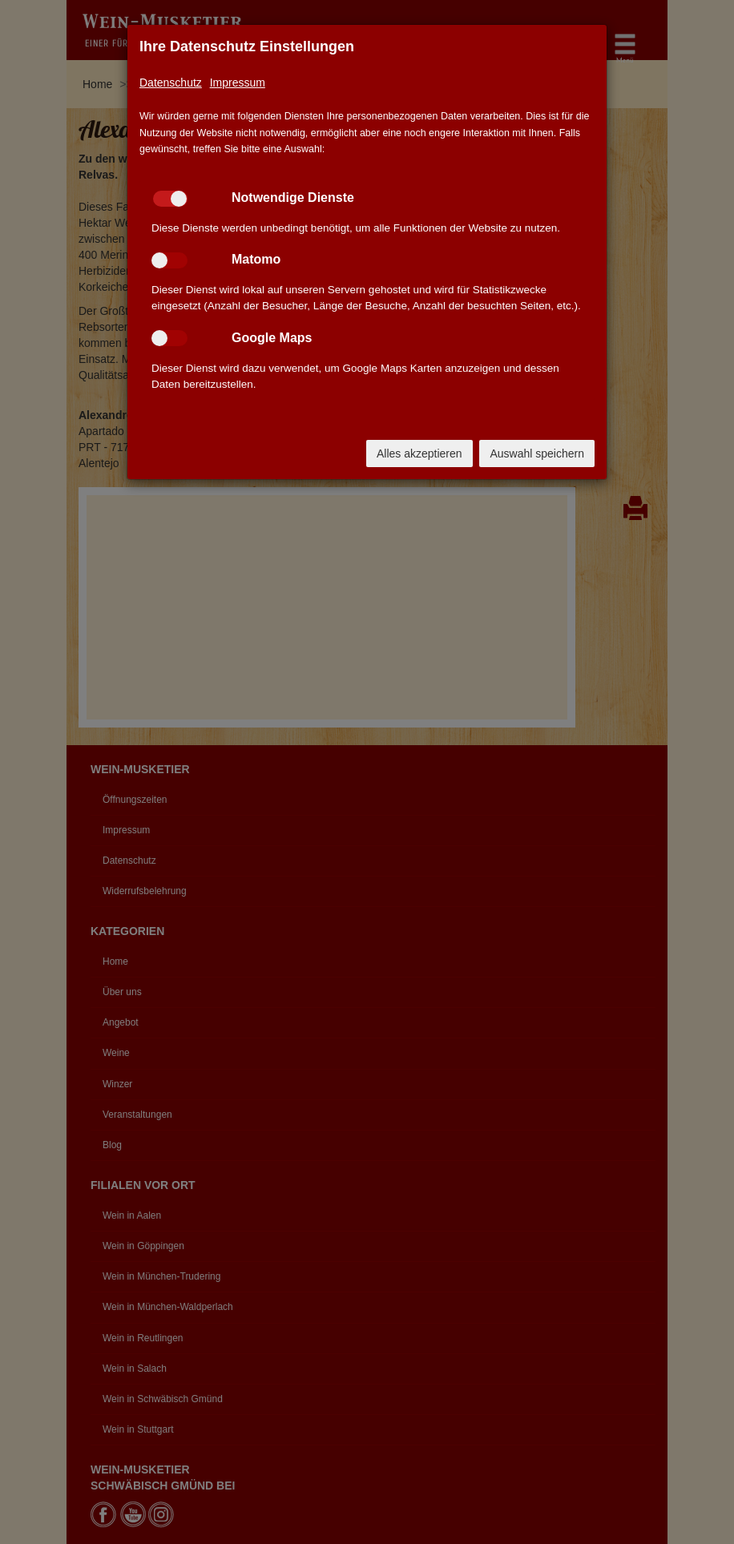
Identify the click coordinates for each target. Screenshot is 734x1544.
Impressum (237, 82)
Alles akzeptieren (419, 453)
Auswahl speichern (537, 453)
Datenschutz (170, 82)
